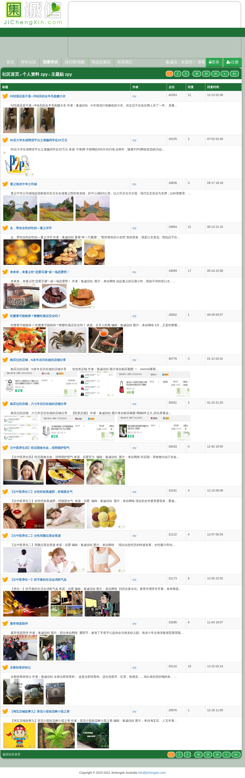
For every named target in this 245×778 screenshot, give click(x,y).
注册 (232, 62)
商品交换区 (101, 62)
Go (234, 74)
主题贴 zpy (61, 74)
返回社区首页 (11, 754)
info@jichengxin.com (152, 772)
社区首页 (10, 74)
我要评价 (50, 62)
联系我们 (125, 62)
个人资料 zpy (35, 74)
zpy (134, 96)
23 (206, 74)
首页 (10, 62)
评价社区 (28, 62)
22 (197, 74)
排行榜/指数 (75, 62)
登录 (214, 62)
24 (215, 74)
